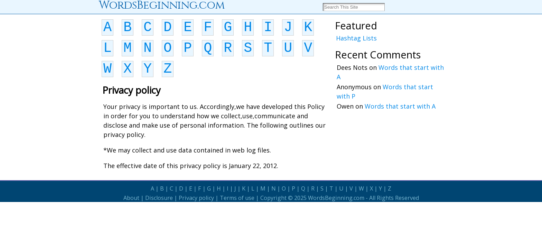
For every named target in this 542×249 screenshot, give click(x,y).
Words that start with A (400, 106)
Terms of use (237, 198)
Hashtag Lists (356, 38)
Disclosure (159, 198)
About (131, 198)
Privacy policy (196, 198)
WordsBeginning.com (336, 198)
